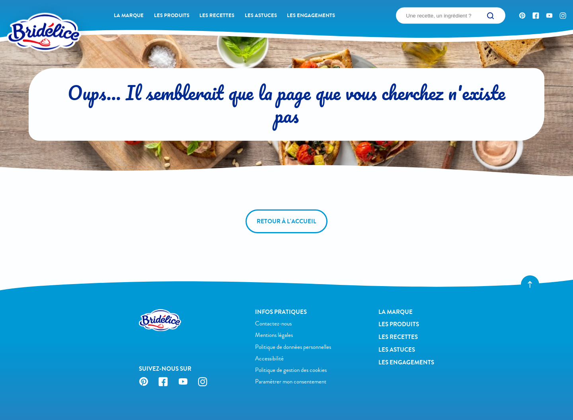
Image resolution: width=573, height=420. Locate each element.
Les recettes (216, 15)
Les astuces (261, 15)
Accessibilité (269, 358)
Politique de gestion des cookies (291, 370)
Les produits (171, 15)
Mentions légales (274, 335)
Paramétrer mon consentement (290, 381)
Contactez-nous (273, 323)
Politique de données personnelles (293, 347)
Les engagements (311, 15)
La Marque (129, 15)
